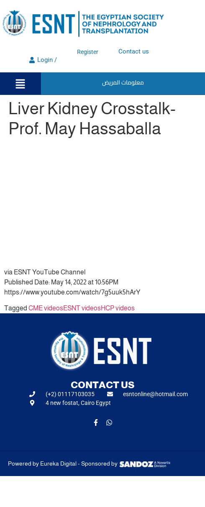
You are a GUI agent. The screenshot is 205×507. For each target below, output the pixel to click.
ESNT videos (82, 308)
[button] (20, 84)
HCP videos (118, 308)
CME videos (45, 308)
